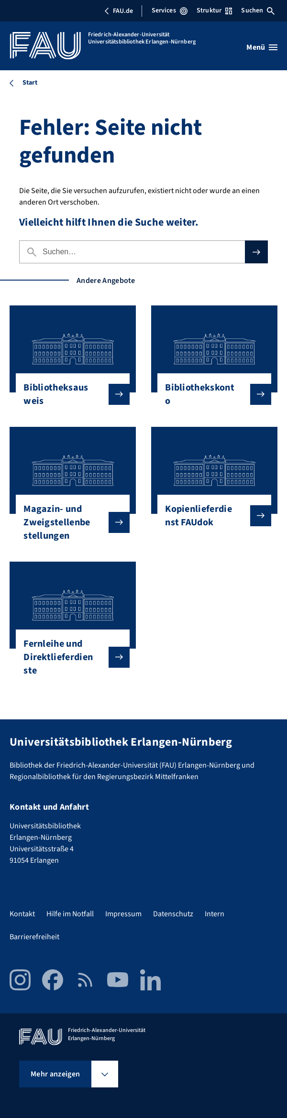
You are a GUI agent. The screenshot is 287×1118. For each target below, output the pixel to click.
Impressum (123, 914)
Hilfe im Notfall (70, 914)
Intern (214, 914)
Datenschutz (173, 914)
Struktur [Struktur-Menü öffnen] (214, 10)
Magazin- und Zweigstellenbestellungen (68, 522)
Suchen (258, 10)
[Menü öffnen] (261, 47)
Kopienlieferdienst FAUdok (210, 515)
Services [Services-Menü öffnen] (170, 10)
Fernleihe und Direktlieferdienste (68, 657)
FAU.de (118, 11)
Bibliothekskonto (210, 394)
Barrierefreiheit (34, 937)
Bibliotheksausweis (68, 394)
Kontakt (22, 914)
